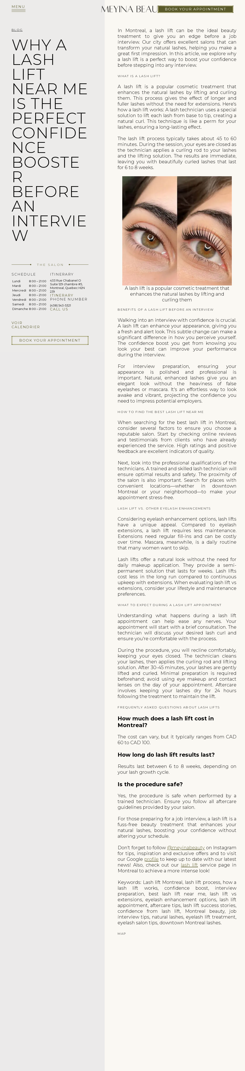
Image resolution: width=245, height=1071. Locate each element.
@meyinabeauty (186, 847)
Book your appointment (195, 9)
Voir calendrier (26, 325)
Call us (59, 309)
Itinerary (61, 295)
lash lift (189, 865)
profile (151, 859)
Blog (17, 30)
